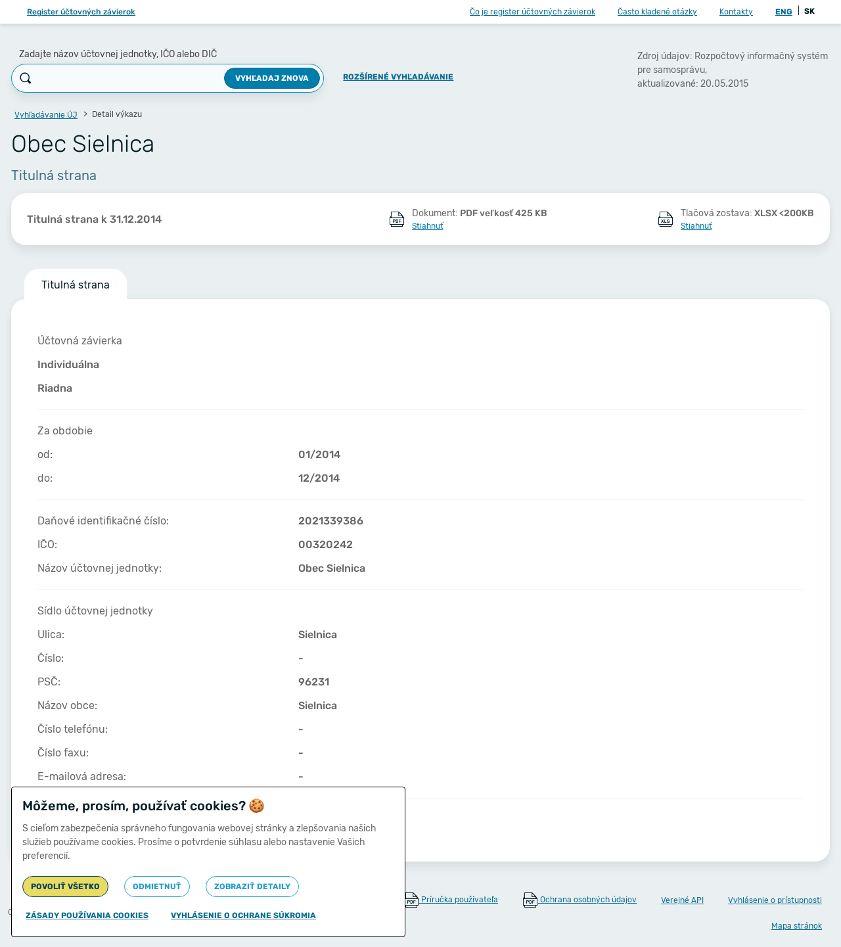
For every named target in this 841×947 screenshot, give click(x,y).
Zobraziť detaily (252, 886)
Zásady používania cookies (87, 915)
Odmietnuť (157, 886)
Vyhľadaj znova (272, 78)
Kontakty (736, 11)
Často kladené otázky (657, 11)
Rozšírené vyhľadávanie (398, 76)
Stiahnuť (427, 226)
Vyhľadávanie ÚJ (46, 115)
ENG (783, 11)
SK (809, 11)
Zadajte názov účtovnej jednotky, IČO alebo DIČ (118, 54)
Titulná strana (75, 285)
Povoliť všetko (65, 886)
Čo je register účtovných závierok (532, 11)
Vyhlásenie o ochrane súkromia (243, 915)
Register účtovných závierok (81, 11)
